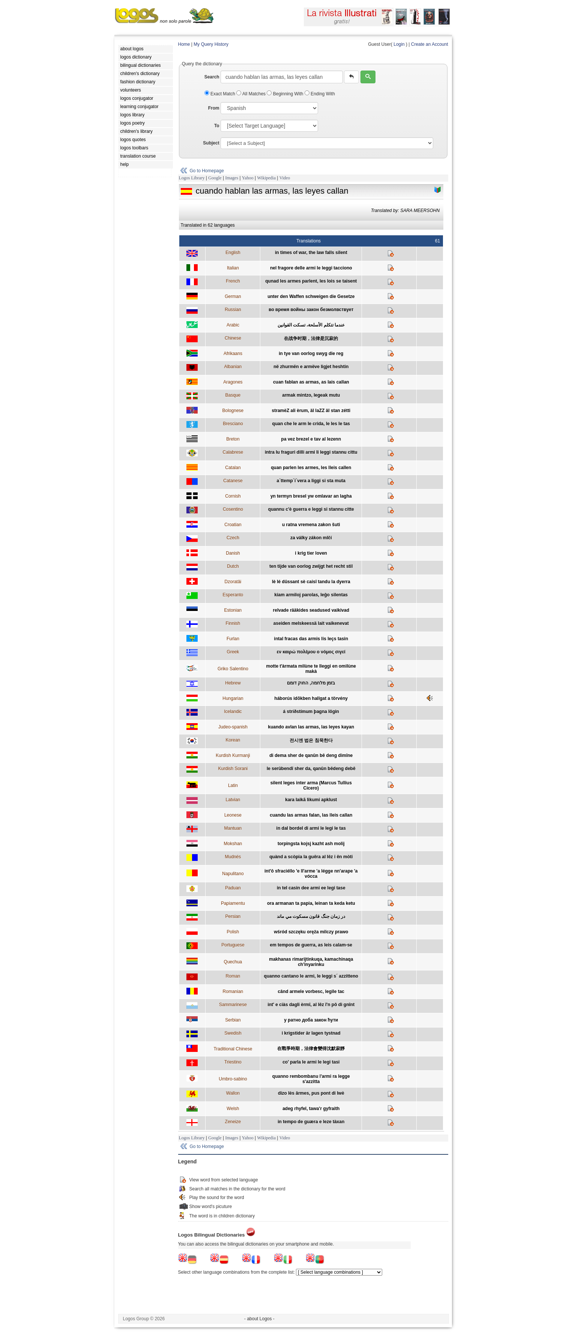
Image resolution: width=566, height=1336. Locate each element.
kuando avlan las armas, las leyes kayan (311, 727)
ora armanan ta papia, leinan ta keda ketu (311, 903)
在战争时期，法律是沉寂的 (311, 338)
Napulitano (232, 873)
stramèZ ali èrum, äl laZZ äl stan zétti (311, 410)
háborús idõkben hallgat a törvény (311, 698)
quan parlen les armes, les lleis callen (311, 467)
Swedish (232, 1033)
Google (214, 178)
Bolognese (233, 410)
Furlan (233, 638)
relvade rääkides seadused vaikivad (311, 610)
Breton (232, 439)
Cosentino (233, 509)
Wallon (233, 1093)
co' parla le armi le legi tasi (310, 1062)
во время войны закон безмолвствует (311, 309)
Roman (233, 976)
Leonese (233, 815)
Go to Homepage (207, 170)
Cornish (232, 496)
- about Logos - (259, 1318)
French (233, 281)
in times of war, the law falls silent (311, 252)
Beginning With (285, 93)
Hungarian (232, 698)
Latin (233, 785)
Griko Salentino (233, 668)
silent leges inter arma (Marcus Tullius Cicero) (311, 785)
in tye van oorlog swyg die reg (311, 353)
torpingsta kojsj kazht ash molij (311, 843)
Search (211, 77)
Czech (233, 537)
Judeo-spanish (233, 727)
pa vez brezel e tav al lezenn (311, 439)
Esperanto (233, 594)
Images (231, 178)
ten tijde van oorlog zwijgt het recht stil (311, 566)
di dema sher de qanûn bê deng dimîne (311, 755)
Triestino (233, 1062)
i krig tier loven (311, 553)
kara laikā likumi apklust (311, 799)
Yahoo (248, 178)
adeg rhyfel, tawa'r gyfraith (310, 1108)
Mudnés (233, 856)
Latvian (233, 799)
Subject (211, 143)
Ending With (320, 93)
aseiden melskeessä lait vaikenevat (311, 623)
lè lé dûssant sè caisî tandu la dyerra (311, 581)
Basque (233, 395)
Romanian (233, 991)
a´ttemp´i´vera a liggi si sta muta (311, 480)
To (216, 125)
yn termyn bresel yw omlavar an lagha (311, 496)
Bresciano (233, 423)
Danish (233, 553)
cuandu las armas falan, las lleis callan (311, 815)
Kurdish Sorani (233, 768)
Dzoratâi (233, 581)
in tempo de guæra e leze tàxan (311, 1121)
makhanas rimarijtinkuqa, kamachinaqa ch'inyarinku (311, 962)
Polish (233, 931)
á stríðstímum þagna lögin (311, 711)
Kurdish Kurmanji (233, 755)
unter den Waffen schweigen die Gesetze (310, 296)
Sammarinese (233, 1004)
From (213, 108)
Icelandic (233, 711)
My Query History (211, 44)
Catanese (232, 480)
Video (284, 178)
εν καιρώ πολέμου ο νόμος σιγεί (311, 651)
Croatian (232, 524)
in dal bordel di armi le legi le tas (311, 828)
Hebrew (232, 683)
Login (398, 44)
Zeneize (233, 1121)
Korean (233, 740)
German (233, 296)
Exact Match (220, 93)
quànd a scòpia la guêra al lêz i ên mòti (311, 856)
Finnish (233, 623)
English (232, 252)
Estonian (233, 610)
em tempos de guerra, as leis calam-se (311, 945)
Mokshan (233, 843)
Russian (233, 309)
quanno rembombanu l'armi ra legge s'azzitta (311, 1079)
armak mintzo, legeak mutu (311, 395)
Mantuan (233, 828)
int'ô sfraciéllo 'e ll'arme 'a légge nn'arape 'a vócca (311, 873)
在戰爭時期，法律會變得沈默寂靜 (311, 1048)
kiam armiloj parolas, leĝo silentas (311, 594)
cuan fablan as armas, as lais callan (311, 382)
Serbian (232, 1020)
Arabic (233, 325)
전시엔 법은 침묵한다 (311, 740)
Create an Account (429, 44)
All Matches (251, 93)
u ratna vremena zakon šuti (311, 524)
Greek (233, 651)
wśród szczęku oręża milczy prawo (311, 931)
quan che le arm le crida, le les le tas (311, 423)
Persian (233, 916)
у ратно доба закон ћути (311, 1020)
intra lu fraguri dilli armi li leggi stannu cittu (311, 452)
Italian (233, 268)
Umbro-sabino (233, 1079)
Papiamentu (233, 903)
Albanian (233, 366)
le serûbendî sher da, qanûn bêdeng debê (311, 768)
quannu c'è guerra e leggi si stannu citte (311, 509)
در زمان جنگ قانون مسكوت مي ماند (311, 916)
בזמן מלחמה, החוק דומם (311, 683)
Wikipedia (266, 178)
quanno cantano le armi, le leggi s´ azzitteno (311, 976)
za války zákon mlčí (311, 537)
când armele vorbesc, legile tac (311, 991)
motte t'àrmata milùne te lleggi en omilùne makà (311, 668)
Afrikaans (233, 353)
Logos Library (192, 178)
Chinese (233, 338)
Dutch (233, 566)
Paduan (232, 888)
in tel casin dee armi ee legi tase (311, 888)
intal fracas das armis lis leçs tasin (311, 638)
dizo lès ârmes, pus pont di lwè (311, 1093)
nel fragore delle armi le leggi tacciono (311, 268)
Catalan (232, 467)
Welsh (233, 1108)
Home (184, 44)
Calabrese (233, 452)
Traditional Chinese (232, 1049)
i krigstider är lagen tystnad (311, 1033)
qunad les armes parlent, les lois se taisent (311, 281)
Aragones (232, 382)
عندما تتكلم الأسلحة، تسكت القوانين (311, 325)
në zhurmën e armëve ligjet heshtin (310, 366)
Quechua (233, 961)
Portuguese (232, 945)
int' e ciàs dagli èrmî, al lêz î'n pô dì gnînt (310, 1004)
